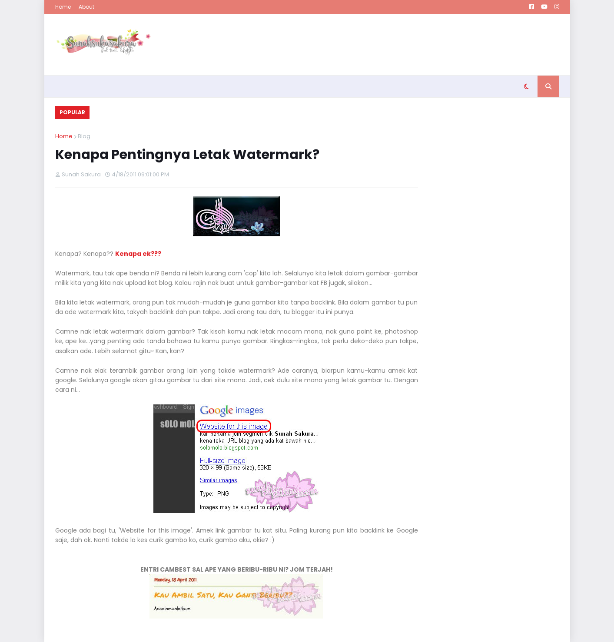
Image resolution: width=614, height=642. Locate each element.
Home (63, 6)
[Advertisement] (401, 44)
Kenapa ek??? (138, 253)
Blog (84, 136)
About (86, 6)
